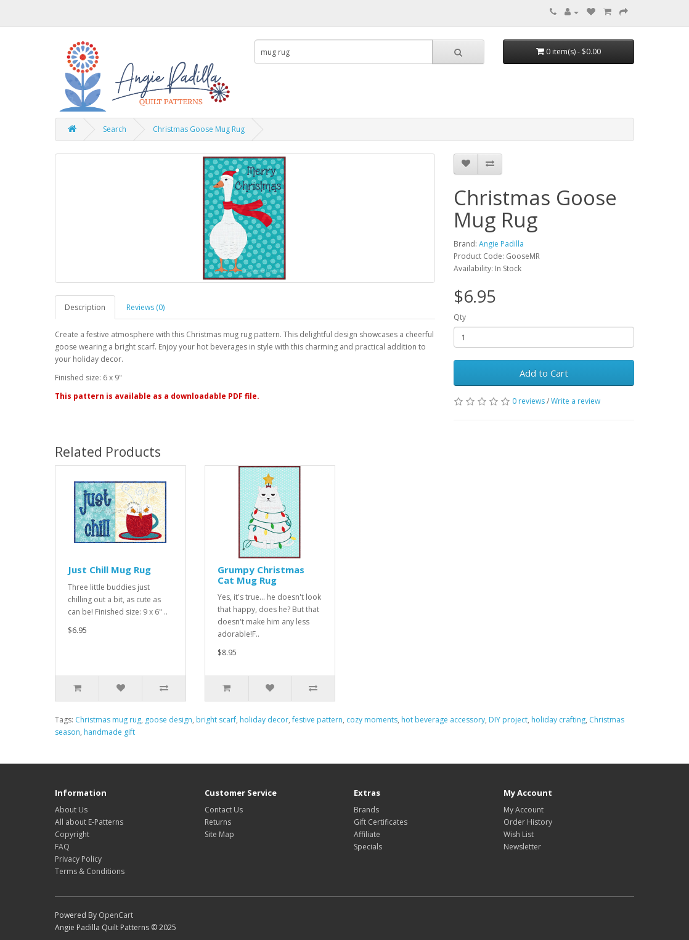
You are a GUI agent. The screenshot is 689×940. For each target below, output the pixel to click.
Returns (218, 822)
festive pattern (317, 719)
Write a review (575, 401)
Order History (528, 822)
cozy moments (372, 719)
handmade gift (109, 732)
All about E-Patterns (89, 822)
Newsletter (522, 846)
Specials (368, 846)
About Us (71, 809)
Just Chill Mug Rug (109, 569)
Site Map (219, 834)
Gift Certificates (380, 822)
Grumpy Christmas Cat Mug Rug (261, 574)
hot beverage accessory (443, 719)
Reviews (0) (145, 307)
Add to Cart (544, 373)
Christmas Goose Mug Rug (199, 129)
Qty (460, 317)
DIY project (508, 719)
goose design (168, 719)
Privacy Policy (78, 859)
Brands (366, 809)
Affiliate (367, 834)
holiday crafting (558, 719)
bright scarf (216, 719)
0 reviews (528, 401)
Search (114, 129)
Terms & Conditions (89, 871)
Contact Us (224, 809)
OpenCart (116, 915)
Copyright (72, 834)
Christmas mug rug (108, 719)
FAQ (62, 846)
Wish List (519, 834)
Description (85, 307)
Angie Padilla (501, 244)
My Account (524, 809)
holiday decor (264, 719)
